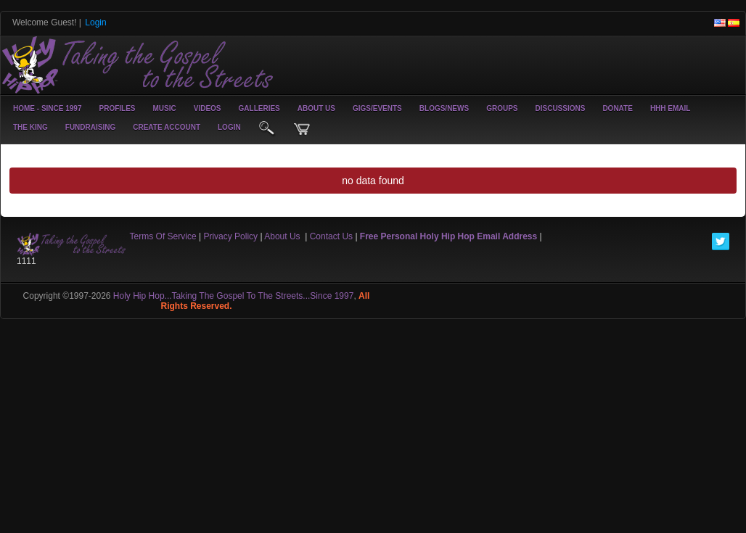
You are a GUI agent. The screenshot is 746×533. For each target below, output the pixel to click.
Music (164, 108)
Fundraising (90, 127)
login (229, 127)
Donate (617, 108)
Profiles (117, 108)
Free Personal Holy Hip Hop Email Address (448, 236)
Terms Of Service (163, 236)
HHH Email (670, 108)
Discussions (560, 108)
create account (166, 127)
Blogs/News (444, 108)
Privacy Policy (230, 236)
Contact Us (331, 236)
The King (30, 127)
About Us (316, 108)
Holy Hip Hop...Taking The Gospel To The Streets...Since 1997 (233, 296)
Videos (207, 108)
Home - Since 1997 (47, 108)
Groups (501, 108)
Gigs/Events (377, 108)
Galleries (259, 108)
